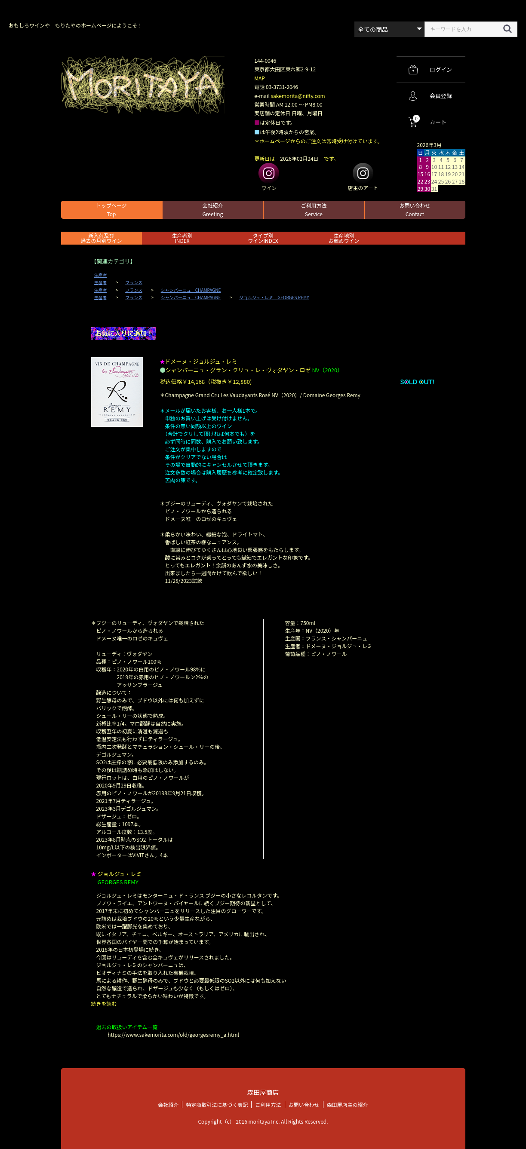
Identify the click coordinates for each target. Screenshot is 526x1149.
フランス (133, 282)
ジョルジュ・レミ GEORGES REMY (274, 297)
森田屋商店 (263, 1092)
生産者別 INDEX (182, 238)
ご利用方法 (313, 210)
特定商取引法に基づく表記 (217, 1104)
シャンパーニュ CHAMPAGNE (191, 290)
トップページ (111, 210)
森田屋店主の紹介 (347, 1104)
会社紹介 (212, 210)
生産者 (100, 275)
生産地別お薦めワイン (343, 238)
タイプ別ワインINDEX (263, 238)
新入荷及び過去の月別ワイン (101, 238)
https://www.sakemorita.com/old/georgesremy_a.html (173, 1034)
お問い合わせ (414, 210)
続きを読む (104, 1003)
